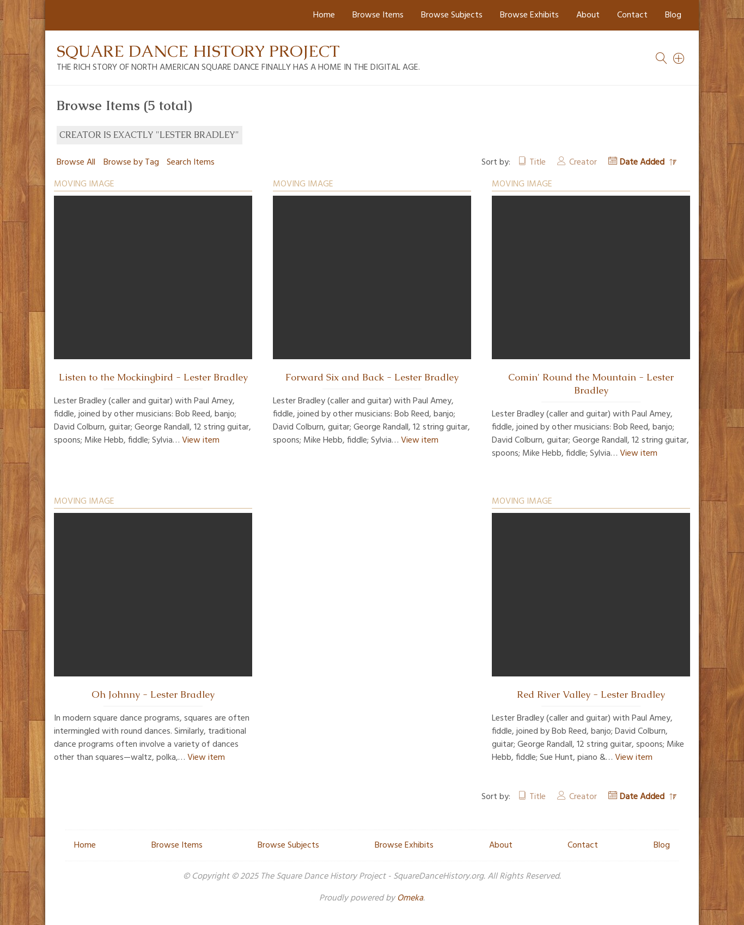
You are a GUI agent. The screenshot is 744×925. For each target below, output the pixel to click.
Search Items (191, 162)
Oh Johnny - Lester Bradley (153, 694)
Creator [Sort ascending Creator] (583, 162)
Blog (673, 15)
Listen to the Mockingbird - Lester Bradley (153, 377)
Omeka (410, 898)
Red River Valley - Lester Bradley (591, 694)
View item (200, 440)
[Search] (679, 58)
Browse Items (378, 15)
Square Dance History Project (198, 51)
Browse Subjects (452, 15)
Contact (632, 15)
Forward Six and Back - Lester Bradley (372, 377)
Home (324, 15)
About (588, 15)
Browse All (76, 162)
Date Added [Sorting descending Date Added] (643, 162)
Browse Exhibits (529, 15)
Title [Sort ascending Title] (537, 162)
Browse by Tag (131, 162)
